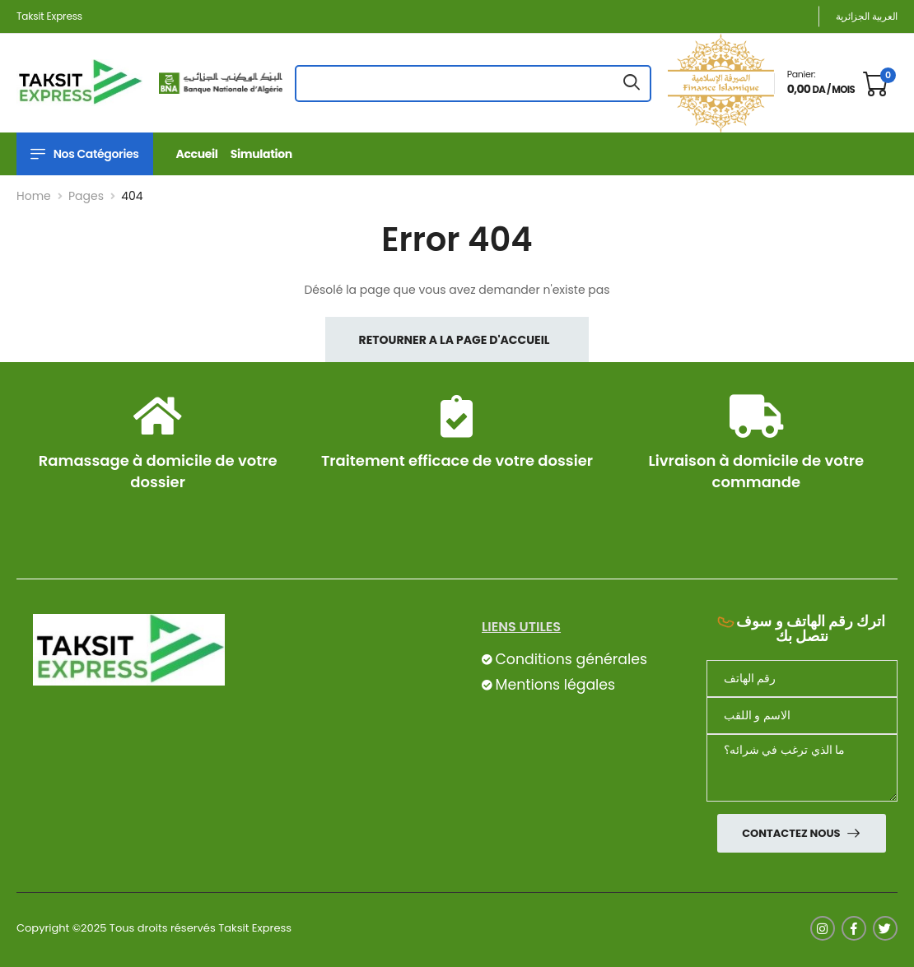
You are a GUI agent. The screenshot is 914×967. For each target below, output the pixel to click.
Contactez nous (792, 833)
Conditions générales (570, 659)
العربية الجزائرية (867, 16)
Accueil (197, 154)
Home (33, 196)
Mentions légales (555, 685)
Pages (86, 196)
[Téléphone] (802, 678)
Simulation (261, 154)
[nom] (802, 715)
